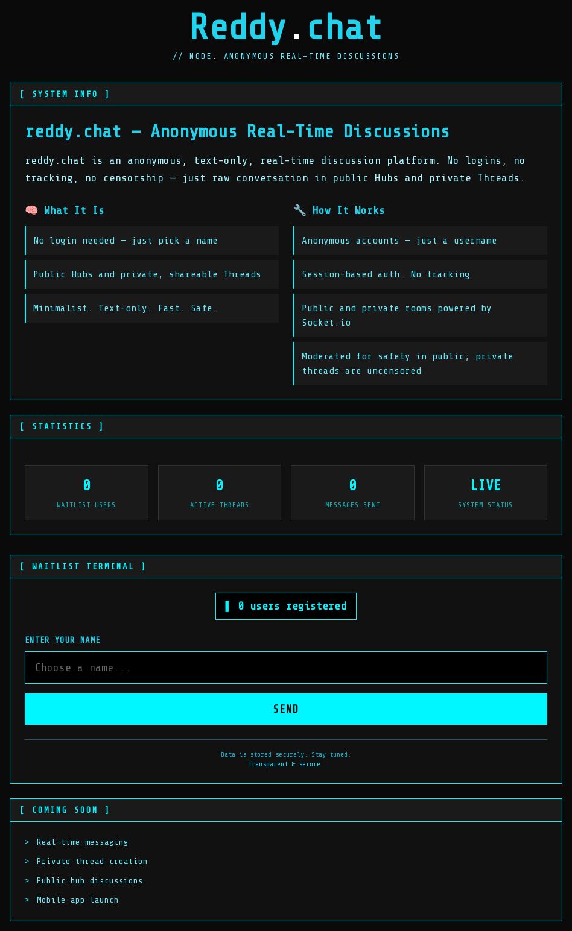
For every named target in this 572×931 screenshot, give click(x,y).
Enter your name (62, 640)
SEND (286, 709)
